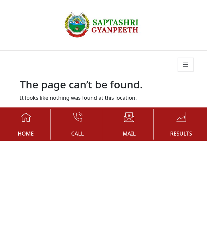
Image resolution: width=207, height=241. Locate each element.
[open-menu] (186, 65)
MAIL (129, 133)
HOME (26, 133)
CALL (77, 133)
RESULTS (181, 133)
